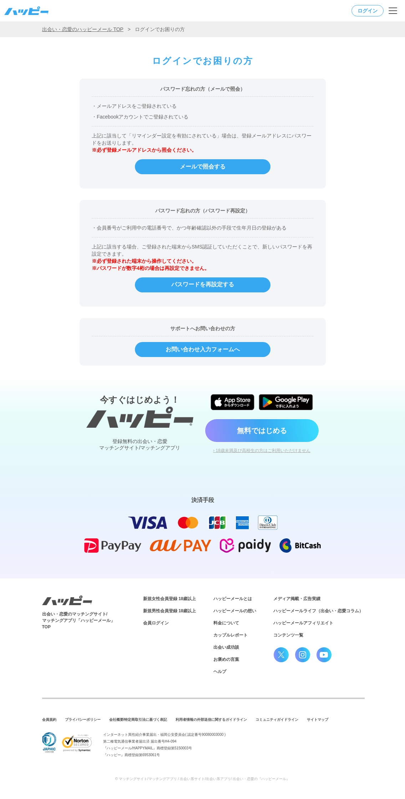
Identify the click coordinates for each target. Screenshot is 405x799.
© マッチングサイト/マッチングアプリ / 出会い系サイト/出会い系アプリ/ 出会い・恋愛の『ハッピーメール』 (202, 779)
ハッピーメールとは (232, 598)
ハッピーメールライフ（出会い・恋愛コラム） (318, 610)
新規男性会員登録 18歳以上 (169, 610)
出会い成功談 (226, 647)
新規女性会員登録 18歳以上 (169, 598)
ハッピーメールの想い (234, 610)
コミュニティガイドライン (276, 720)
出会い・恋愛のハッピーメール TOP (82, 29)
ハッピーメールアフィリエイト (303, 622)
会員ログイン (156, 622)
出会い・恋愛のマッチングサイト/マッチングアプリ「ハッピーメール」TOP (78, 620)
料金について (226, 622)
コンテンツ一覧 (288, 635)
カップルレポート (230, 635)
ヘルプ (219, 671)
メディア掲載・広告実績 (296, 598)
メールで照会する (203, 167)
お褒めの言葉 (226, 659)
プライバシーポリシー (83, 720)
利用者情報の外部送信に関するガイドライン (211, 720)
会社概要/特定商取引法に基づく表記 (138, 720)
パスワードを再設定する (202, 284)
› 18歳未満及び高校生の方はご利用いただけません (261, 450)
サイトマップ (317, 720)
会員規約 (49, 720)
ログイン (368, 11)
